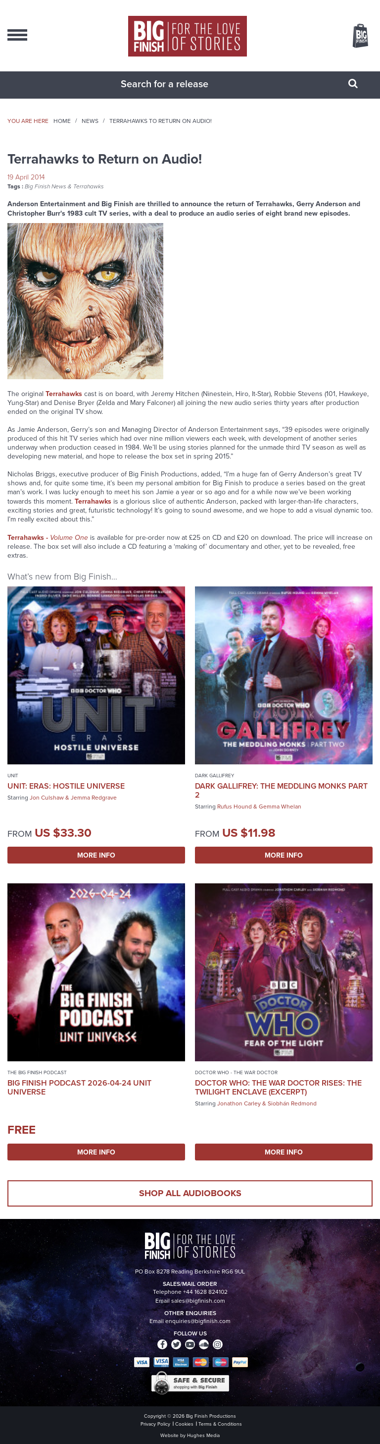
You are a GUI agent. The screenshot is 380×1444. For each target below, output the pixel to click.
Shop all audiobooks (190, 1193)
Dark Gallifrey (214, 775)
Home (62, 120)
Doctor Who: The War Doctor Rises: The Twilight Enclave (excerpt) (278, 1087)
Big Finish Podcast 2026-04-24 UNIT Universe (79, 1087)
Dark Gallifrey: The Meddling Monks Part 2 (281, 790)
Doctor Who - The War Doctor (236, 1072)
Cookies (184, 1424)
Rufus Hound (234, 806)
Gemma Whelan (280, 806)
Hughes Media (203, 1435)
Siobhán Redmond (292, 1103)
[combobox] (177, 83)
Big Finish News (45, 186)
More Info (96, 855)
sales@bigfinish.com (198, 1300)
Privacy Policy (155, 1424)
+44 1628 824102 (205, 1291)
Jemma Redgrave (94, 797)
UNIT (12, 775)
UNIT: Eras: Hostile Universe (66, 786)
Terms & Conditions (220, 1424)
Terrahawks (88, 186)
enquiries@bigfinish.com (198, 1321)
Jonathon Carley (239, 1103)
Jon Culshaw (47, 797)
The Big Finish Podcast (37, 1072)
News (90, 120)
